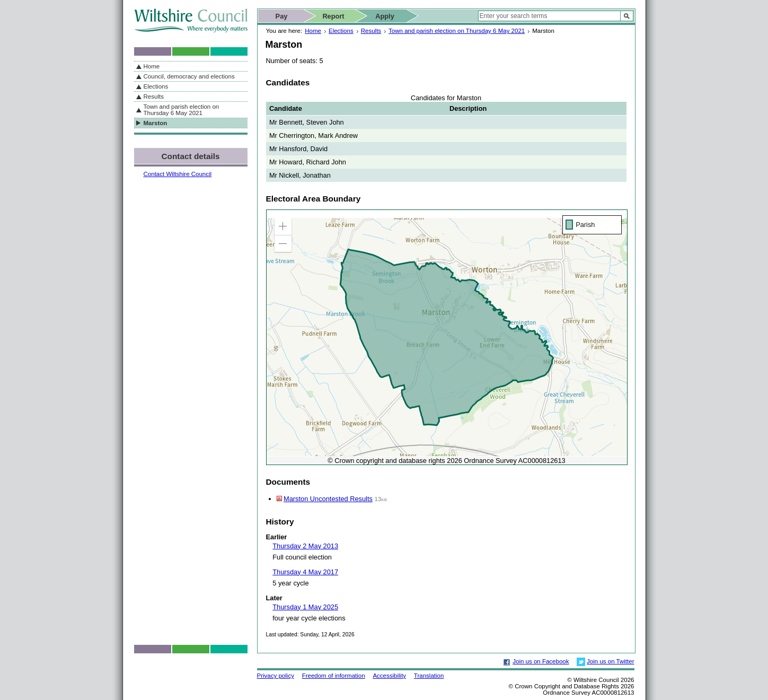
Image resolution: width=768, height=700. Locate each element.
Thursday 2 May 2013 (305, 546)
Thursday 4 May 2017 (305, 572)
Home (313, 31)
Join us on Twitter (610, 661)
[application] (447, 337)
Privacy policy (275, 675)
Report (333, 16)
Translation (429, 675)
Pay (282, 16)
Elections (341, 31)
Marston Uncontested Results (328, 499)
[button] (283, 226)
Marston (155, 123)
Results (371, 31)
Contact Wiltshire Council (178, 174)
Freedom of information (333, 675)
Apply (384, 16)
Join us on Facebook (541, 661)
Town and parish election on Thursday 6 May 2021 (457, 31)
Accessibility (389, 675)
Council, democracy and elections (189, 76)
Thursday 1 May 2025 (305, 607)
